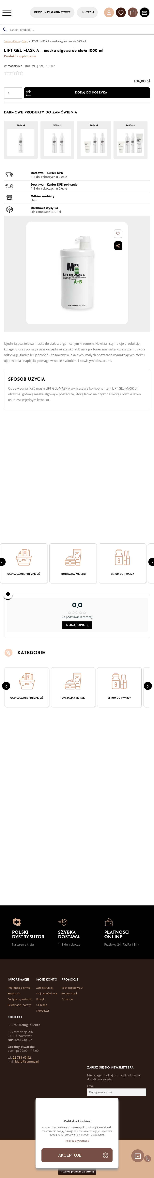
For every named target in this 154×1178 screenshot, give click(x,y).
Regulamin (14, 993)
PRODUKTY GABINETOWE (52, 12)
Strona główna (12, 41)
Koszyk (40, 999)
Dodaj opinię (77, 625)
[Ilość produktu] (13, 93)
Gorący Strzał (69, 993)
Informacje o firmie (19, 987)
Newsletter (42, 1010)
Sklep (25, 41)
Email (90, 1086)
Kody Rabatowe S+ (72, 987)
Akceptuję (69, 1155)
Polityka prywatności (20, 999)
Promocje (67, 999)
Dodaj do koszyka (91, 92)
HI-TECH (88, 12)
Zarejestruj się (44, 987)
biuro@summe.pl (27, 1061)
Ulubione (41, 1005)
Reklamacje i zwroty (19, 1005)
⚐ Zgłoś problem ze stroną (77, 1171)
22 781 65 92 (22, 1057)
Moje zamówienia (46, 993)
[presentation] (6, 686)
